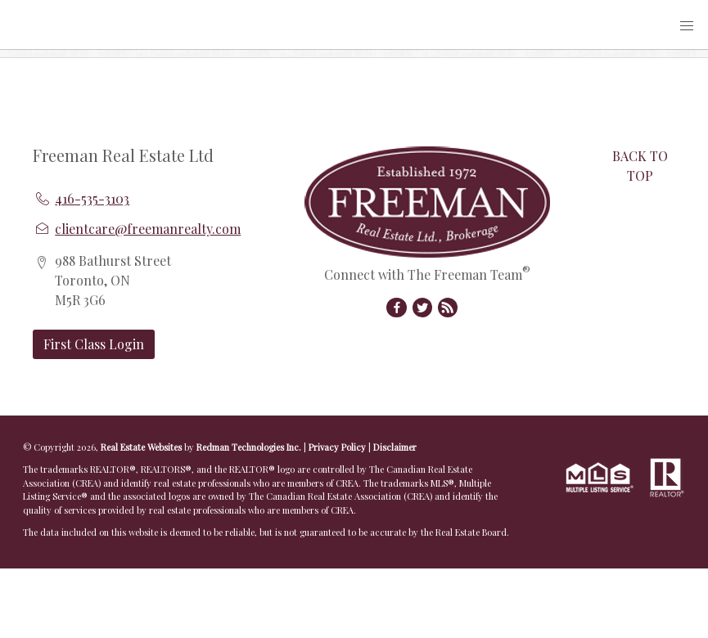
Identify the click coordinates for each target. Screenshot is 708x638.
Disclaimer (395, 447)
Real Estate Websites (142, 447)
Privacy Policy (337, 447)
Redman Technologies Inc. (250, 447)
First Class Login (93, 344)
